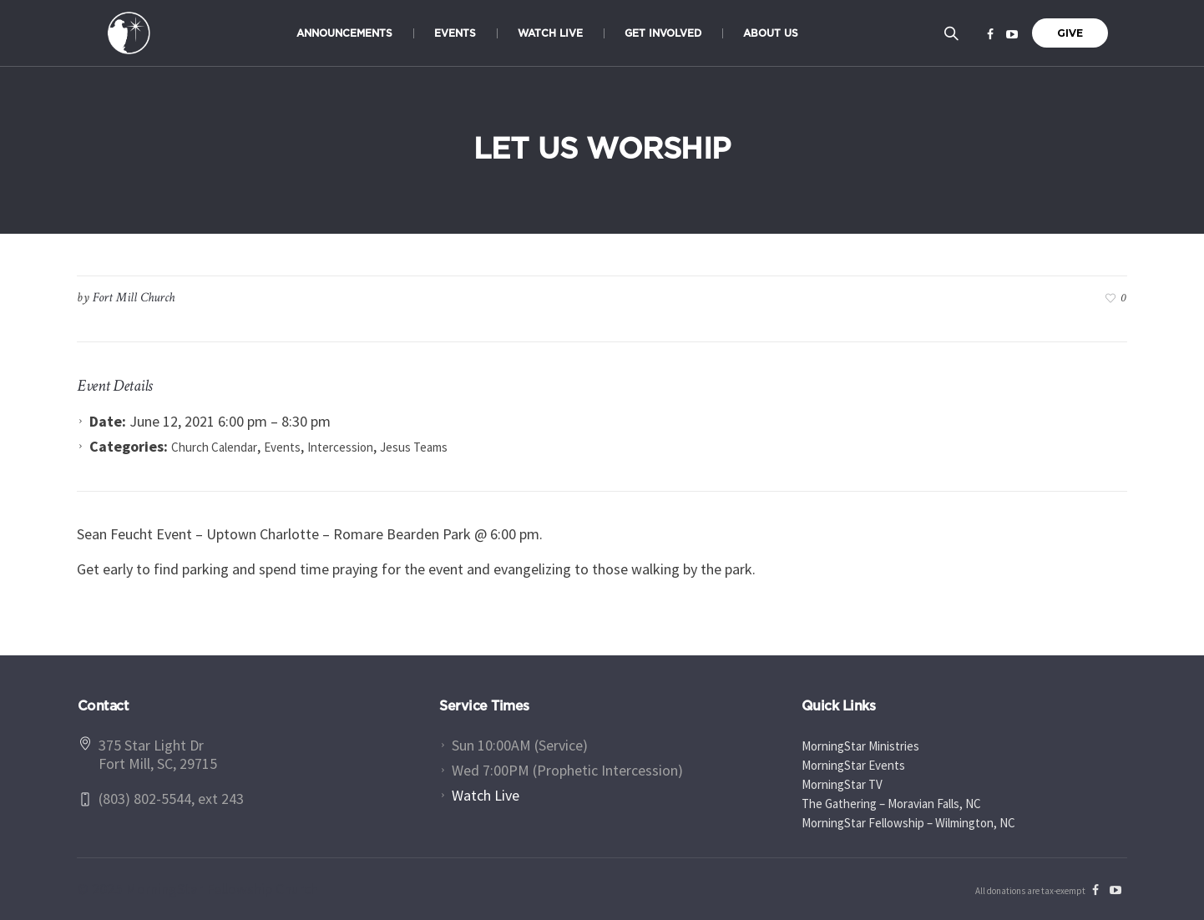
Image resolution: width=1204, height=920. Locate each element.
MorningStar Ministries (860, 746)
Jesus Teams (414, 447)
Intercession (340, 447)
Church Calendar (214, 447)
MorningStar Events (853, 765)
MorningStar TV (842, 784)
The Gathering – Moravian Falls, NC (891, 803)
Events (282, 447)
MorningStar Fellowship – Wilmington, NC (908, 823)
